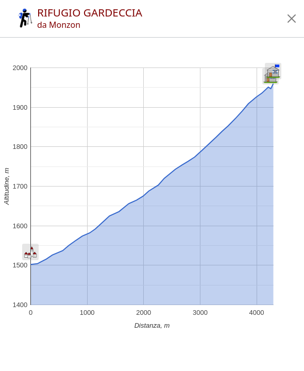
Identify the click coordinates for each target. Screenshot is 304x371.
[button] (291, 18)
